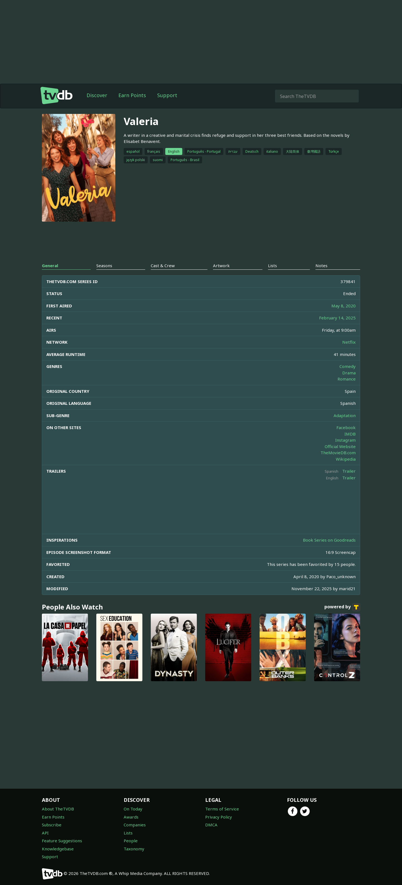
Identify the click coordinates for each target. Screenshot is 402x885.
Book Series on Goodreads (329, 540)
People (131, 840)
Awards (131, 817)
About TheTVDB (58, 809)
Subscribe (51, 824)
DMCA (211, 824)
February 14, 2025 (337, 317)
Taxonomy (134, 848)
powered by (342, 607)
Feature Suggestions (62, 840)
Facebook (346, 427)
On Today (133, 809)
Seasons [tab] (104, 265)
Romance (347, 379)
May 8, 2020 (343, 305)
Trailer (349, 471)
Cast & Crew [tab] (163, 265)
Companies (135, 824)
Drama (349, 372)
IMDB (350, 434)
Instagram (345, 440)
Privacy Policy (218, 817)
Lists (128, 833)
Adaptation (345, 415)
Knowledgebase (58, 848)
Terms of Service (222, 809)
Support (167, 95)
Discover (97, 95)
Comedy (347, 366)
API (45, 833)
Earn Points (132, 95)
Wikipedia (346, 459)
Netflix (349, 342)
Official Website (340, 446)
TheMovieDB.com (338, 452)
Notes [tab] (321, 265)
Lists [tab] (272, 265)
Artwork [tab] (221, 265)
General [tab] (50, 265)
